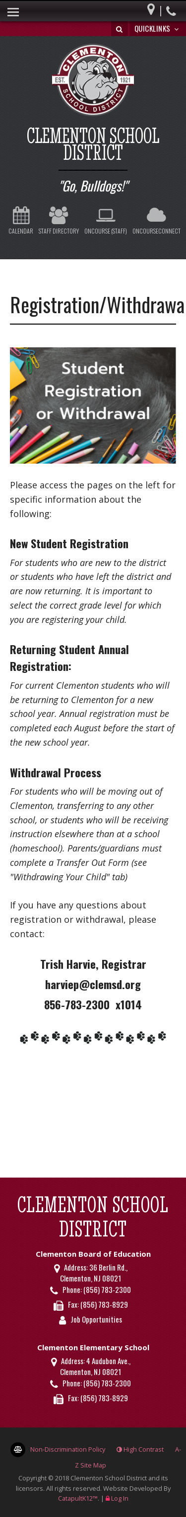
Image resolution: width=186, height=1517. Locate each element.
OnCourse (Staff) (105, 220)
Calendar (20, 220)
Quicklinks (158, 28)
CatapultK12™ (78, 1498)
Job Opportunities (96, 1319)
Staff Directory (59, 220)
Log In (119, 1498)
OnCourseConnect (156, 220)
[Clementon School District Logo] (93, 81)
